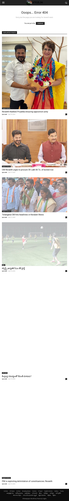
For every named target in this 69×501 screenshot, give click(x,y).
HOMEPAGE (40, 23)
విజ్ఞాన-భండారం (42, 495)
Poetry (62, 491)
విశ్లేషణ (49, 495)
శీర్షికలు (54, 495)
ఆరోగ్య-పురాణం (19, 493)
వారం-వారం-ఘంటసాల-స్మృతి (30, 495)
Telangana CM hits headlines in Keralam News (23, 214)
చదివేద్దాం (46, 493)
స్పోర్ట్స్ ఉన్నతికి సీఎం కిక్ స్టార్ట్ (13, 268)
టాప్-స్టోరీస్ (58, 493)
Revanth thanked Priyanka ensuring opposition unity (25, 111)
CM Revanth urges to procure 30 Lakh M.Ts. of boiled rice (27, 170)
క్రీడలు (4, 265)
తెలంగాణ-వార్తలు (17, 495)
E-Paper (40, 491)
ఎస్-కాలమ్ (5, 373)
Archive (6, 491)
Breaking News (26, 491)
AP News (12, 491)
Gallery (56, 491)
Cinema (34, 491)
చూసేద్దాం (52, 493)
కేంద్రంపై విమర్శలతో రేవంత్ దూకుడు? (16, 376)
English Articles (6, 108)
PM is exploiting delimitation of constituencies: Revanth (27, 481)
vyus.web (4, 114)
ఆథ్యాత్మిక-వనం (10, 493)
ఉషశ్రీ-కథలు (27, 493)
